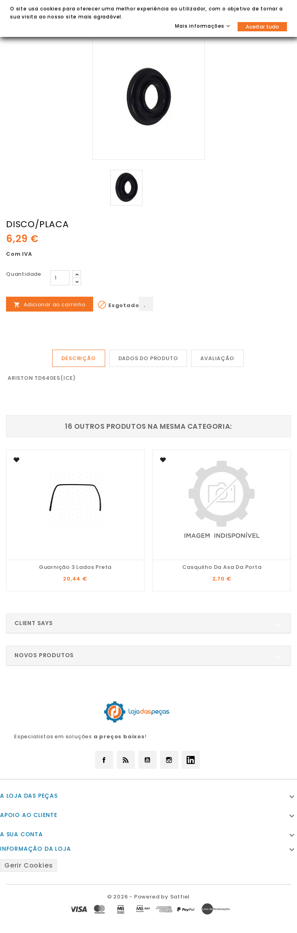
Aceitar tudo (262, 27)
